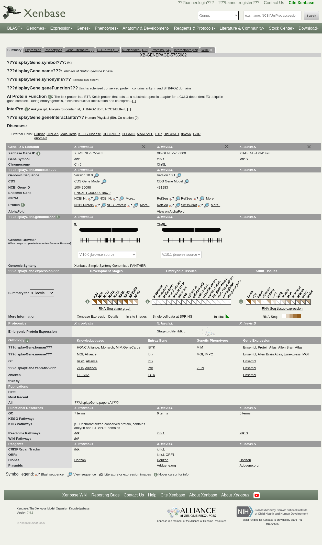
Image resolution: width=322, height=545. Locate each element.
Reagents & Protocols (194, 28)
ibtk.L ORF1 (165, 455)
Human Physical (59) (100, 118)
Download (308, 28)
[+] (134, 101)
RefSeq (162, 198)
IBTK (151, 347)
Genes (83, 28)
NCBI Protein (84, 205)
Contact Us (274, 3)
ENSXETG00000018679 (92, 193)
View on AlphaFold (170, 211)
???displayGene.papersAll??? (96, 402)
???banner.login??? (196, 3)
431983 (162, 187)
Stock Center (280, 28)
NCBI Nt (80, 198)
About (235, 495)
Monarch (107, 347)
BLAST (13, 28)
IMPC (209, 354)
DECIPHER (111, 134)
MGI (80, 354)
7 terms (79, 413)
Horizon (80, 460)
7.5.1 (30, 512)
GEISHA (83, 375)
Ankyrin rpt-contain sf (64, 109)
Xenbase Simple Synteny (92, 266)
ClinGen (53, 134)
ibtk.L (196, 331)
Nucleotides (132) (135, 50)
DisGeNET (171, 134)
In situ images (136, 316)
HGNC (81, 347)
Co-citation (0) (128, 118)
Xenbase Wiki (74, 495)
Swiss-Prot (189, 205)
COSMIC (128, 134)
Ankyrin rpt (39, 109)
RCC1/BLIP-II (115, 109)
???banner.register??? (238, 3)
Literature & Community (241, 28)
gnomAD (40, 138)
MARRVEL (145, 134)
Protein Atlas (267, 347)
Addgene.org (166, 465)
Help (152, 495)
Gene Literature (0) (79, 50)
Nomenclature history (85, 79)
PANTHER (138, 266)
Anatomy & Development (145, 28)
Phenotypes (106, 28)
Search (311, 15)
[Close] (144, 147)
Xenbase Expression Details (97, 316)
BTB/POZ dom (92, 109)
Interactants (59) (186, 50)
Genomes (35, 28)
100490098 (82, 187)
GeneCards (131, 347)
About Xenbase (203, 495)
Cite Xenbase (173, 495)
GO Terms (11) (108, 50)
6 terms (162, 413)
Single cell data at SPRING (172, 316)
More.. (130, 198)
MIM (119, 347)
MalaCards (68, 134)
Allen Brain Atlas (290, 347)
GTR (158, 134)
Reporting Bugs (105, 495)
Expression (60, 28)
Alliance (93, 347)
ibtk (150, 368)
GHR (197, 134)
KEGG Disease (89, 134)
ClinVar (39, 134)
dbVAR (186, 134)
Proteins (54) (161, 50)
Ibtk (150, 354)
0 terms (244, 413)
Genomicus (120, 266)
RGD (80, 361)
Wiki (205, 50)
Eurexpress (292, 354)
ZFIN (80, 368)
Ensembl (249, 347)
